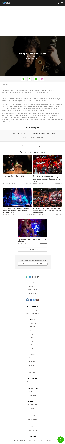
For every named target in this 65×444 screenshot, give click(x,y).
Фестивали (32, 372)
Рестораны (29, 214)
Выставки (32, 365)
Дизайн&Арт (32, 419)
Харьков (23, 441)
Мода (32, 426)
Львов (41, 441)
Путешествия (32, 430)
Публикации (32, 401)
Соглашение (32, 290)
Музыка (32, 415)
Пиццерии (32, 334)
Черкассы (48, 441)
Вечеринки (32, 358)
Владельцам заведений (32, 310)
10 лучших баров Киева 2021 (13, 176)
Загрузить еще (32, 249)
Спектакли (32, 369)
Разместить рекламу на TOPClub (32, 264)
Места (32, 319)
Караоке (33, 330)
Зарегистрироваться (37, 137)
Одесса (15, 441)
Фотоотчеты (32, 388)
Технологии (32, 423)
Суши (32, 348)
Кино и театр (32, 412)
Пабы (32, 345)
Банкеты (32, 337)
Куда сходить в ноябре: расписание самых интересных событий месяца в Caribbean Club (47, 210)
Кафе (32, 341)
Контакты (32, 293)
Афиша (32, 354)
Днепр (35, 441)
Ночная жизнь (28, 183)
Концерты (32, 361)
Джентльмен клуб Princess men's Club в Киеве (32, 240)
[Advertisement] (32, 21)
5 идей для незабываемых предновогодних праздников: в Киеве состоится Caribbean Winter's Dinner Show (47, 178)
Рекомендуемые (32, 382)
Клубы (32, 326)
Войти (24, 137)
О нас (32, 282)
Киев (29, 441)
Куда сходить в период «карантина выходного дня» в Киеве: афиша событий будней (16, 210)
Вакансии (32, 286)
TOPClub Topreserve (32, 313)
